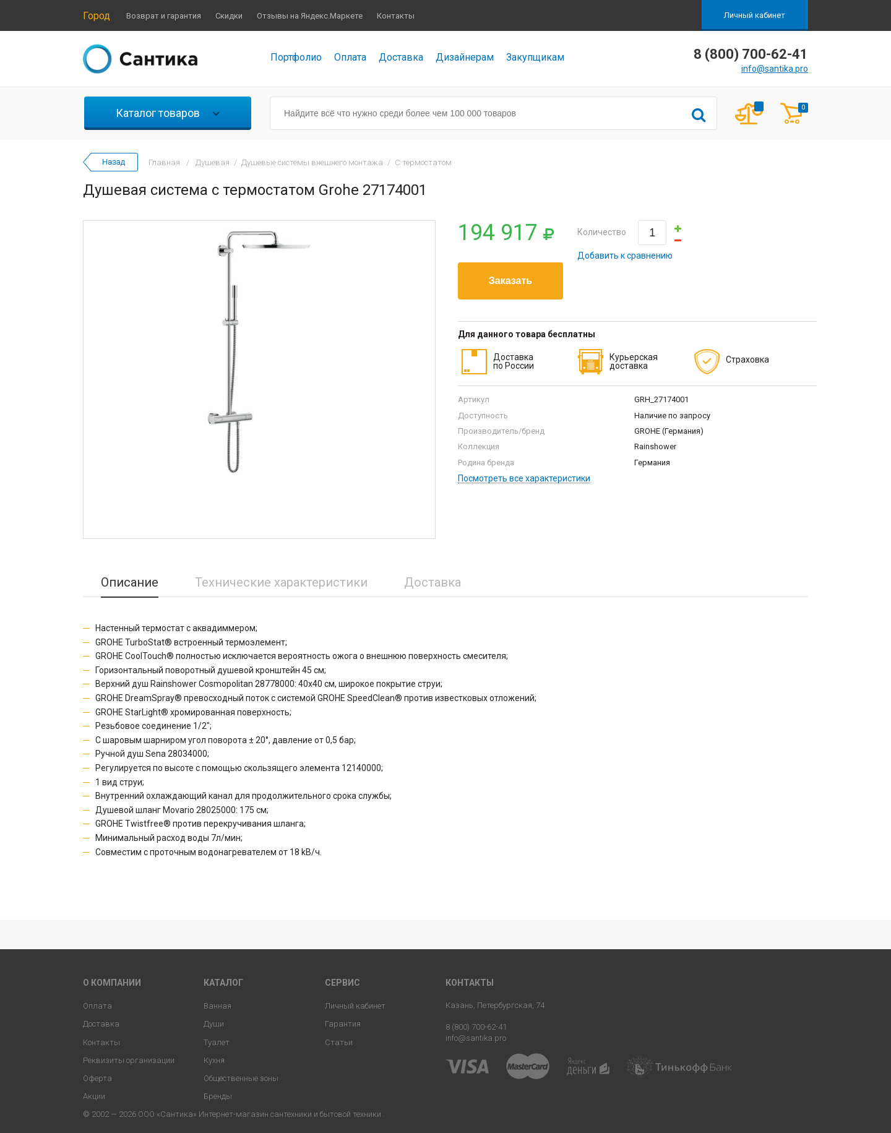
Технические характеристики (281, 582)
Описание (129, 582)
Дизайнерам (465, 57)
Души (214, 1023)
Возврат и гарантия (163, 15)
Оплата (350, 57)
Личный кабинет (754, 15)
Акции (94, 1096)
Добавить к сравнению (625, 255)
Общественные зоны (241, 1078)
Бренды (218, 1096)
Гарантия (343, 1023)
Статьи (339, 1042)
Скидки (229, 15)
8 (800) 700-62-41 (476, 1027)
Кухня (214, 1060)
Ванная (217, 1005)
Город (96, 16)
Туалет (217, 1042)
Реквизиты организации (128, 1060)
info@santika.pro (774, 68)
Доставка (401, 57)
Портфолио (296, 57)
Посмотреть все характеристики (524, 478)
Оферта (97, 1078)
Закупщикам (535, 57)
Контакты (396, 15)
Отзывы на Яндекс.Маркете (310, 15)
